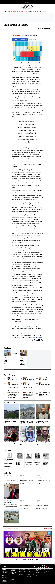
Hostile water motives (25, 477)
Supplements (46, 0)
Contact (4, 569)
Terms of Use (5, 577)
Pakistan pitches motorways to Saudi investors (44, 394)
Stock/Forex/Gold (22, 571)
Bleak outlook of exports (16, 24)
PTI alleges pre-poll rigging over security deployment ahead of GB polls (42, 421)
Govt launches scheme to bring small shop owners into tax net (29, 379)
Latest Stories (9, 402)
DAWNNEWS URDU (13, 0)
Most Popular (9, 375)
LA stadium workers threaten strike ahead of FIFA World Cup (11, 421)
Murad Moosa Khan (8, 463)
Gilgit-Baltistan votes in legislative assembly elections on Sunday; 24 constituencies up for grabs (27, 421)
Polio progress (39, 477)
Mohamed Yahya (28, 464)
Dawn (29, 569)
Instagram (31, 327)
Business (39, 11)
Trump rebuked (8, 477)
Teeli (37, 575)
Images (18, 0)
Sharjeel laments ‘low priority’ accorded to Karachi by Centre (43, 443)
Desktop (21, 574)
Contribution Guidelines (5, 572)
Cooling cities (28, 462)
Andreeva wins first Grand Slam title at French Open (10, 442)
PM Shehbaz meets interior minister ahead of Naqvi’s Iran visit (27, 443)
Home (5, 11)
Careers (51, 0)
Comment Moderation (4, 581)
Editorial (7, 473)
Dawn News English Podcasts (10, 528)
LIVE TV (7, 0)
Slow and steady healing (8, 460)
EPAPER (3, 0)
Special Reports (31, 574)
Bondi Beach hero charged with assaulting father (44, 384)
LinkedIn (27, 327)
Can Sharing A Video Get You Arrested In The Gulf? (28, 559)
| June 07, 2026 (27, 8)
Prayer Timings (22, 569)
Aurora (27, 0)
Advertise (36, 0)
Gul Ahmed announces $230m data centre (13, 379)
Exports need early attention (15, 352)
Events (41, 0)
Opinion (34, 11)
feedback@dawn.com (36, 337)
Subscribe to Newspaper (13, 570)
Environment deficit (8, 502)
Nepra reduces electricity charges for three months (44, 379)
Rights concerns (24, 502)
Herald (22, 0)
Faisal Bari (45, 467)
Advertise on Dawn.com (13, 576)
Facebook (38, 327)
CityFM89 (31, 0)
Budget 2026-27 (14, 11)
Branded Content (14, 577)
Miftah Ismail (19, 467)
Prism (29, 571)
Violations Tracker (23, 11)
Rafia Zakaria (36, 464)
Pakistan (30, 11)
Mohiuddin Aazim (7, 29)
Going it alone (37, 462)
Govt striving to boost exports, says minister (23, 361)
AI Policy (4, 575)
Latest (9, 11)
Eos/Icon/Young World (39, 570)
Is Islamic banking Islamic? (18, 463)
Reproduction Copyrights (13, 573)
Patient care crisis (40, 502)
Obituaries (27, 2)
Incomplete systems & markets (45, 463)
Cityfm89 (37, 572)
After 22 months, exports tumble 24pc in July (7, 360)
